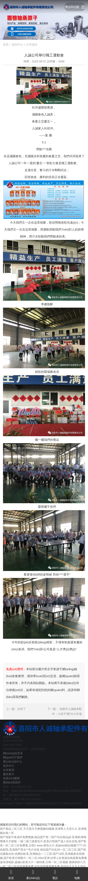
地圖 (77, 873)
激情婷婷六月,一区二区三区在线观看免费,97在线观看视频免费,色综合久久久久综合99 (43, 866)
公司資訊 (31, 44)
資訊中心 (17, 44)
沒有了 (21, 708)
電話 (55, 873)
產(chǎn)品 (33, 873)
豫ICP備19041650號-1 (28, 799)
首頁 (6, 44)
